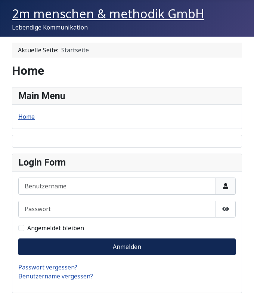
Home (26, 116)
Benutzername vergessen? (55, 276)
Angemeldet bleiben (55, 228)
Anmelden (127, 247)
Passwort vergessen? (47, 267)
